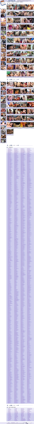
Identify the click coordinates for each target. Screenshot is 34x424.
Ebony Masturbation (16, 261)
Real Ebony (28, 174)
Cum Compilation (15, 202)
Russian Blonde (28, 202)
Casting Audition (15, 150)
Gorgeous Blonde (15, 342)
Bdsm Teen (9, 273)
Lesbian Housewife (22, 227)
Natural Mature (22, 350)
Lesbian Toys (22, 261)
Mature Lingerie (22, 294)
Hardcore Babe (15, 368)
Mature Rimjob (22, 299)
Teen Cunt (28, 307)
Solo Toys (28, 269)
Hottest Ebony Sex (23, 411)
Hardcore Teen (15, 373)
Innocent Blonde (15, 400)
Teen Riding (28, 328)
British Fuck (9, 368)
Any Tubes (3, 116)
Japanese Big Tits (22, 164)
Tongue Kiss (28, 347)
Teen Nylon (28, 322)
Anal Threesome (9, 220)
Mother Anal (22, 344)
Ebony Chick (15, 257)
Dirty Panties (15, 236)
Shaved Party (28, 229)
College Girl (15, 185)
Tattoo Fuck (28, 293)
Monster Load (22, 342)
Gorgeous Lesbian (16, 343)
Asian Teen (9, 245)
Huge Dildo (15, 394)
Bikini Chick (9, 313)
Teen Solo (28, 330)
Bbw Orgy (9, 268)
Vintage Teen (28, 366)
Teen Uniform (28, 336)
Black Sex (9, 329)
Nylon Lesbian (22, 358)
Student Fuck (28, 282)
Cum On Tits (15, 206)
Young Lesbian (28, 398)
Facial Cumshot (15, 277)
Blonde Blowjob (9, 340)
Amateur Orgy (9, 180)
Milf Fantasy (22, 313)
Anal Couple (9, 206)
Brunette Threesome (10, 391)
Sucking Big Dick (28, 287)
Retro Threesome (28, 195)
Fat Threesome (15, 289)
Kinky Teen (22, 181)
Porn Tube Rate (16, 411)
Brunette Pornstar (9, 386)
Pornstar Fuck (22, 398)
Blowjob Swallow (9, 359)
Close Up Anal (15, 174)
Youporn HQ (9, 419)
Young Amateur (28, 389)
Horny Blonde (15, 381)
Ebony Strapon (15, 266)
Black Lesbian (9, 324)
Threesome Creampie (29, 338)
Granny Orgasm (15, 349)
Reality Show (28, 176)
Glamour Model (15, 338)
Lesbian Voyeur (22, 263)
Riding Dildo (28, 197)
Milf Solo (21, 323)
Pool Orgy (21, 393)
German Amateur (15, 323)
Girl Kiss (15, 331)
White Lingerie (28, 373)
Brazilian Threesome (10, 366)
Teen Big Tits (28, 301)
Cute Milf (15, 215)
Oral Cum (21, 363)
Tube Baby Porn (16, 415)
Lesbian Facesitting (22, 220)
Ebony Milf (15, 262)
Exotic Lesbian (15, 273)
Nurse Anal (22, 354)
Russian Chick (28, 204)
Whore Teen (28, 377)
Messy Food (22, 307)
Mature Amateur (22, 275)
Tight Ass (28, 342)
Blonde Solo (9, 354)
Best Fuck (9, 282)
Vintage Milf (28, 363)
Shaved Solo (28, 231)
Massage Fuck (22, 271)
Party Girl (21, 381)
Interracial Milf (22, 155)
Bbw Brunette (9, 262)
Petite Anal (22, 386)
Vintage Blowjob (28, 360)
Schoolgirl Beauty (28, 211)
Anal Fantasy (9, 209)
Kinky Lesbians (22, 180)
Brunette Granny (9, 382)
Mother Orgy (22, 347)
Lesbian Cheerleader (23, 215)
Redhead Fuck (28, 182)
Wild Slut (28, 387)
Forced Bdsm (15, 314)
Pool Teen (21, 395)
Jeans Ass (22, 174)
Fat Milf (15, 286)
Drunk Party (15, 250)
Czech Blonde (15, 218)
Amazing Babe (9, 194)
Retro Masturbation (29, 192)
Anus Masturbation (9, 222)
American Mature (9, 203)
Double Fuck (15, 243)
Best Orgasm (9, 283)
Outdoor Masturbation (23, 372)
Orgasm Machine (22, 366)
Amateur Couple (9, 164)
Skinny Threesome (29, 249)
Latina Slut (22, 203)
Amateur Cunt (9, 165)
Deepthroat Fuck (15, 226)
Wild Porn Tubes (3, 90)
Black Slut (9, 330)
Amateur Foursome (9, 171)
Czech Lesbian (15, 220)
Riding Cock (28, 196)
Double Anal (15, 240)
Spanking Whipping (29, 270)
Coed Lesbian (15, 182)
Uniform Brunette (28, 352)
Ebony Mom (15, 263)
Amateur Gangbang (9, 172)
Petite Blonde (22, 387)
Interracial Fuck (22, 153)
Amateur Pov (9, 181)
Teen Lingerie (28, 321)
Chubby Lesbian (15, 164)
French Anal (15, 317)
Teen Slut (28, 329)
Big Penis (9, 306)
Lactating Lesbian (22, 185)
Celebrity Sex (15, 153)
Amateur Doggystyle (10, 167)
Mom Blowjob (22, 333)
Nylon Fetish (22, 357)
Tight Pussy (28, 344)
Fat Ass (15, 280)
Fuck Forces (3, 52)
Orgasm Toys (22, 367)
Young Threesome (28, 402)
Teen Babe (28, 299)
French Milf (15, 319)
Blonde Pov (9, 352)
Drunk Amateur (15, 245)
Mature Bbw (22, 277)
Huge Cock (15, 393)
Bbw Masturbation (9, 266)
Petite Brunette (22, 388)
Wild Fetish (28, 382)
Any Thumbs (3, 112)
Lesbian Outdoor (22, 239)
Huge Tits (15, 398)
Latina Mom (22, 199)
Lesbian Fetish (22, 222)
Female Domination (16, 291)
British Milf (9, 370)
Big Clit (8, 294)
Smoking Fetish (28, 259)
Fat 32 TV (22, 417)
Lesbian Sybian (22, 257)
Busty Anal (9, 395)
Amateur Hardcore (9, 174)
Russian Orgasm (28, 209)
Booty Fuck (9, 363)
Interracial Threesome (23, 159)
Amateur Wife (9, 192)
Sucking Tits (28, 291)
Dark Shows (3, 17)
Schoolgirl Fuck (28, 212)
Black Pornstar (9, 328)
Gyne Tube (3, 125)
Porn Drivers (3, 56)
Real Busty (28, 173)
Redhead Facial (28, 181)
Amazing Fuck (9, 197)
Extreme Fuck (15, 275)
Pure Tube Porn (3, 138)
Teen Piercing (28, 326)
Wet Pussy (28, 372)
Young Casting (28, 394)
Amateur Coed (9, 162)
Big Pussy (9, 307)
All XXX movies (3, 21)
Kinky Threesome (22, 182)
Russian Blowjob (28, 203)
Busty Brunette (9, 398)
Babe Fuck (9, 254)
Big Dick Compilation (10, 301)
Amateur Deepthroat (10, 166)
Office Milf (21, 360)
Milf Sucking (22, 326)
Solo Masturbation (28, 266)
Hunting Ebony (22, 412)
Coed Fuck (15, 181)
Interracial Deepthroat (23, 151)
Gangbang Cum (15, 322)
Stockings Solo (28, 277)
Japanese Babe (22, 162)
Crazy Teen (15, 201)
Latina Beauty (22, 192)
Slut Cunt (28, 254)
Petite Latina (22, 389)
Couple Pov (15, 195)
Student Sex (28, 284)
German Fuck (15, 326)
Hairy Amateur (15, 354)
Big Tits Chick (9, 308)
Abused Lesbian (9, 148)
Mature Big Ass (22, 278)
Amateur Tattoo (9, 189)
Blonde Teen (9, 356)
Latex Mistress (22, 189)
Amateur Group (9, 173)
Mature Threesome (22, 305)
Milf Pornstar (22, 320)
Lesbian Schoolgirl (22, 246)
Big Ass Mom (9, 291)
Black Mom (9, 326)
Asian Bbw (9, 226)
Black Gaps (16, 417)
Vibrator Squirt (28, 358)
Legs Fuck (22, 208)
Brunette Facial (9, 381)
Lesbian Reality (22, 245)
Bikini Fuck (9, 314)
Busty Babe (9, 396)
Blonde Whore (9, 357)
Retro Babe (28, 188)
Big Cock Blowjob (9, 296)
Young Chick (28, 395)
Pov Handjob (28, 151)
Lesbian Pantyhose (22, 240)
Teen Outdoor (28, 324)
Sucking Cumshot (28, 289)
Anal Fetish (9, 210)
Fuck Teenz (29, 410)
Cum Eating (15, 203)
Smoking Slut (28, 262)
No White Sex (22, 413)
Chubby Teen (15, 167)
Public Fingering (28, 160)
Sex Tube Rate (16, 413)
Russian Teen (28, 210)
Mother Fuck (22, 345)
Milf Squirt (21, 324)
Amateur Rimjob (9, 183)
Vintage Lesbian (28, 361)
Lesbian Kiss (22, 229)
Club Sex (15, 180)
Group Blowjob (15, 351)
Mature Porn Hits (29, 420)
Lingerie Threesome (22, 270)
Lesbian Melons (22, 233)
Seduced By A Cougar (29, 215)
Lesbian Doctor (22, 219)
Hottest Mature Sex (29, 413)
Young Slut (28, 400)
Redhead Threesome (29, 187)
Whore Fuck (28, 375)
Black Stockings (9, 331)
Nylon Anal (22, 356)
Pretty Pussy (28, 159)
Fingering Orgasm (16, 300)
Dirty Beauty (15, 231)
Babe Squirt (9, 255)
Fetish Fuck (15, 296)
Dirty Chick (15, 233)
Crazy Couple (15, 197)
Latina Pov (22, 202)
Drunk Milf (15, 249)
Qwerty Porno (9, 415)
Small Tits (28, 255)
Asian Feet (9, 232)
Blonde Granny (9, 347)
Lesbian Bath (22, 211)
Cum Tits (15, 208)
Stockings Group (28, 276)
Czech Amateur (15, 217)
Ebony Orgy (15, 264)
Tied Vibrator (28, 340)
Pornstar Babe (22, 396)
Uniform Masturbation (29, 354)
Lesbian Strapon (22, 255)
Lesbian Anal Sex (22, 209)
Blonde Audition (9, 336)
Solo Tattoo (28, 268)
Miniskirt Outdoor (22, 331)
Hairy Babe (15, 356)
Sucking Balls (28, 286)
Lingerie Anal (22, 268)
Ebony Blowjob (15, 256)
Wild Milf (28, 384)
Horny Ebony (15, 384)
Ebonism (15, 418)
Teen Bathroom (28, 300)
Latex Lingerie (22, 188)
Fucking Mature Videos (30, 408)
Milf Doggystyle (22, 312)
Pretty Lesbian (28, 158)
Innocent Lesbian (15, 402)
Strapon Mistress (28, 280)
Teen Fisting (28, 315)
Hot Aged (28, 412)
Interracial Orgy (22, 157)
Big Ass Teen (9, 292)
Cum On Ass (15, 204)
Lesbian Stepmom (22, 254)
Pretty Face (28, 157)
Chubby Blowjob (15, 162)
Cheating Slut (15, 159)
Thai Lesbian (28, 337)
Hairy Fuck (15, 359)
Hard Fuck (15, 367)
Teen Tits (28, 335)
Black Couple (9, 322)
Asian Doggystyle (9, 231)
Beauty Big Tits (9, 275)
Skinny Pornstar (28, 246)
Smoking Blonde (28, 257)
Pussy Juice (28, 166)
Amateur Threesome (10, 190)
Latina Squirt (22, 204)
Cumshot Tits (15, 210)
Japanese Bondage (22, 165)
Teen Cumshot (28, 306)
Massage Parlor (22, 273)
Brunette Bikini (9, 375)
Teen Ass (28, 298)
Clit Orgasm (15, 172)
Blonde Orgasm (9, 351)
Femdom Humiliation (16, 292)
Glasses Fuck (15, 340)
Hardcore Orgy (15, 372)
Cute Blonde (15, 212)
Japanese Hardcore (22, 167)
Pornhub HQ (9, 413)
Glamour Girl (15, 336)
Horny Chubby (15, 382)
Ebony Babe (15, 254)
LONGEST (14, 79)
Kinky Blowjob (22, 178)
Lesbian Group (22, 226)
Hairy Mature (15, 363)
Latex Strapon (22, 190)
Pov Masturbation (28, 152)
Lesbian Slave (22, 250)
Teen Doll (28, 310)
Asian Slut (9, 243)
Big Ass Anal (9, 284)
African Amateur (9, 153)
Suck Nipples (28, 285)
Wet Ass (28, 368)
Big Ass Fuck (9, 289)
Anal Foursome (9, 211)
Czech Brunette (15, 219)
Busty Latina (9, 400)
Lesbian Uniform (22, 262)
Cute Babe (15, 211)
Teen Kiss (28, 320)
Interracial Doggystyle (23, 152)
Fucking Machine (15, 321)
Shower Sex (28, 234)
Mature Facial (22, 285)
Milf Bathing (22, 308)
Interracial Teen (22, 158)
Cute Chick (15, 213)
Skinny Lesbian (28, 243)
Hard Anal (15, 366)
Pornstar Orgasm (22, 400)
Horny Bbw (15, 380)
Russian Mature (28, 208)
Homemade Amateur (16, 374)
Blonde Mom (9, 350)
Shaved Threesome (29, 232)
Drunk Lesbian (15, 248)
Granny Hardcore (15, 347)
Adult (3, 107)
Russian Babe (28, 201)
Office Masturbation (22, 359)
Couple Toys (15, 196)
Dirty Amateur (15, 229)
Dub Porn (3, 13)
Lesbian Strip (22, 256)
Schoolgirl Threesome (29, 213)
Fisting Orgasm (15, 310)
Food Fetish (15, 312)
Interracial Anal (22, 148)
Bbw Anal (9, 261)
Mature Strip (22, 303)
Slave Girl (28, 250)
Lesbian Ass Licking (22, 210)
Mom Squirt (22, 338)
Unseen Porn (9, 417)
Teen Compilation (28, 305)
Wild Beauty (28, 380)
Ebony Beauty (15, 255)
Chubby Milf (15, 165)
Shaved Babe (28, 222)
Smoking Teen (28, 263)
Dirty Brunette (15, 232)
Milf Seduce (22, 322)
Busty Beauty (9, 397)
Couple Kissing (15, 194)
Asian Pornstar (9, 241)
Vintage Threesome (29, 367)
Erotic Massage (15, 271)
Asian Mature (9, 238)
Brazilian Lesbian (9, 365)
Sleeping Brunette (28, 252)
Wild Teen (28, 388)
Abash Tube (3, 103)
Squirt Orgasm (28, 273)
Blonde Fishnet (9, 345)
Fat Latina (15, 284)
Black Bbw (9, 319)
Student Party (28, 283)
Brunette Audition (9, 372)
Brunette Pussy (9, 387)
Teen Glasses (28, 317)
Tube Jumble (3, 65)
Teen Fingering (28, 314)
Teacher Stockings (28, 296)
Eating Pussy (15, 252)
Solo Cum (28, 264)
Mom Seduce (22, 337)
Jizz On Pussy (22, 176)
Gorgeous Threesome (16, 345)
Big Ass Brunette (9, 287)
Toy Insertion (28, 349)
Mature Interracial (22, 291)
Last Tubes (3, 43)
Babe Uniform (9, 256)
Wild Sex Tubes (3, 94)
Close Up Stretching (16, 178)
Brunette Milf (9, 384)
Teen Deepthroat (28, 308)
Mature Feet (22, 286)
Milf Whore (22, 329)
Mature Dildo (22, 283)
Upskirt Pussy (28, 356)
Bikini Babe (9, 312)
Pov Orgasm (28, 153)
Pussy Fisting (28, 164)
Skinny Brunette (28, 241)
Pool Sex (21, 394)
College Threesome (16, 189)
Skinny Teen (28, 248)
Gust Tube (3, 120)
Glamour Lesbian (15, 337)
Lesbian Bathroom (22, 212)
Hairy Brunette (15, 358)
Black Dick (9, 323)
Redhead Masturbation (29, 183)
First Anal (15, 301)
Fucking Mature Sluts (23, 420)
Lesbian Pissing (22, 241)
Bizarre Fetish (9, 315)
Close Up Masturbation (16, 176)
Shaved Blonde (28, 224)
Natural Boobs (22, 349)
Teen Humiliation (28, 319)
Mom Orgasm (22, 336)
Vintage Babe (28, 359)
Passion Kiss (22, 382)
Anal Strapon (9, 219)
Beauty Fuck (9, 276)
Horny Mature (15, 386)
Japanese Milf (22, 171)
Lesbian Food (22, 224)
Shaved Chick (28, 225)
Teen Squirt (28, 331)
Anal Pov (8, 217)
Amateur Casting (9, 160)
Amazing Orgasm (9, 199)
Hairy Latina (15, 361)
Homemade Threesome (16, 379)
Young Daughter (28, 396)
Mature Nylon (22, 296)
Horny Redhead (15, 389)
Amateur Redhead (9, 182)
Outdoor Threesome (22, 374)
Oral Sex (21, 365)
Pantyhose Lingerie (22, 379)
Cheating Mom (15, 158)
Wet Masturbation (28, 370)
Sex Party (28, 218)
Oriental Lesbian (22, 368)
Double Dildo (15, 241)
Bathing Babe (9, 257)
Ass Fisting (9, 247)
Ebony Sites (22, 410)
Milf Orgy (21, 319)
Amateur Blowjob (9, 159)
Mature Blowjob (22, 280)
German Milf (15, 328)
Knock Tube (3, 129)
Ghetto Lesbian (15, 330)
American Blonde (9, 201)
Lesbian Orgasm (22, 238)
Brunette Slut (9, 388)
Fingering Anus (15, 298)
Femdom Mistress (16, 293)
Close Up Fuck (15, 175)
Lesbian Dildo (22, 218)
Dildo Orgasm (15, 227)
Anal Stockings (9, 218)
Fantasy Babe (15, 278)
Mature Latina (22, 293)
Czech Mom (15, 222)
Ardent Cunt (3, 30)
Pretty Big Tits (28, 155)
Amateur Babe (9, 157)
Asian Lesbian (9, 236)
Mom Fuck (22, 335)
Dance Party (15, 224)
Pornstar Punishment (23, 402)
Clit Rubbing (15, 173)
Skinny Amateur (28, 236)
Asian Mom (9, 239)
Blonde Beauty (9, 338)
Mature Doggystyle (22, 284)
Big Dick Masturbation (10, 303)
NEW (12, 79)
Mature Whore (22, 306)
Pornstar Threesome (29, 150)
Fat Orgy (15, 287)
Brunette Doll (9, 380)
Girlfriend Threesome (16, 335)
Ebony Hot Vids (22, 408)
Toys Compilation (28, 350)
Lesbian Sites (29, 415)
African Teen (9, 155)
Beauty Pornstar (9, 278)
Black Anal (9, 317)
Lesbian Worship (22, 264)
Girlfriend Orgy (15, 333)
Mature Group (22, 289)
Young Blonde (28, 393)
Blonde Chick (9, 342)
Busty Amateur (9, 394)
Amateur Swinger (9, 188)
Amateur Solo (9, 185)
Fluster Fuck (3, 39)
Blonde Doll (9, 344)
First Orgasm (15, 303)
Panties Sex (22, 377)
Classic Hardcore (15, 169)
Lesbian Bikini (22, 213)
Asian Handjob (9, 234)
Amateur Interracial (9, 175)
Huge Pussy (15, 397)
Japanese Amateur (22, 160)
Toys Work (28, 351)
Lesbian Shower (22, 249)
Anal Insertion (9, 213)
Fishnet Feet (15, 307)
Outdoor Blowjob (22, 370)
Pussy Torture (28, 171)
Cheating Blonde (15, 155)
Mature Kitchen (22, 292)
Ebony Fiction (16, 420)
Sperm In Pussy (28, 271)
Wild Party (28, 386)
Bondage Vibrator (9, 361)
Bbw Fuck (9, 263)
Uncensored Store (3, 69)
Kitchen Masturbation (23, 183)
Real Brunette (28, 172)
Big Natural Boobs (9, 305)
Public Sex (28, 162)
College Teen (15, 188)
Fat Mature (15, 285)
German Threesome (16, 329)
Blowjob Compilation (10, 358)
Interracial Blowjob (22, 150)
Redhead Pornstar (28, 185)
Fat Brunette (15, 282)
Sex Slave (28, 219)
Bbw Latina (9, 264)
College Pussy (15, 187)
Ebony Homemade (16, 259)
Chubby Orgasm (15, 166)
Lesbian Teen (22, 259)
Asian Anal (9, 224)
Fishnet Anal (15, 306)
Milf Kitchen (22, 317)
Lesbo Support (29, 417)
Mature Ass (22, 276)
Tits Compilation (28, 345)
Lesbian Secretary (22, 247)
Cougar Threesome (16, 192)
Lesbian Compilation (22, 217)
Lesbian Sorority (22, 252)
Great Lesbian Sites (29, 411)
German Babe (15, 324)
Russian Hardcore (28, 206)
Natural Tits (22, 352)
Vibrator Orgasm (28, 357)
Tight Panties (28, 343)
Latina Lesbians (22, 197)
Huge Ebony (15, 395)
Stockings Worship (28, 278)
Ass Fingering (9, 246)
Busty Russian (15, 148)
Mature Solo (22, 301)
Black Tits (9, 333)
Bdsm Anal (9, 271)
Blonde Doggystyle (9, 343)
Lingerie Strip (22, 269)
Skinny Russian (28, 247)
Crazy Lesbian (15, 199)
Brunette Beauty (9, 374)
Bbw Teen (9, 270)
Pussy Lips (28, 167)
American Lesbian (9, 202)
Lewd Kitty (29, 418)
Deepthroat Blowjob (16, 225)
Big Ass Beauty (9, 286)
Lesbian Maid (22, 231)
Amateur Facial (9, 169)
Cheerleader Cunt (16, 160)
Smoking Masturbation (29, 261)
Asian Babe (9, 225)
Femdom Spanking (16, 294)
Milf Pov (21, 321)
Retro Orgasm (28, 194)
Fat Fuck (15, 283)
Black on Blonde (9, 335)
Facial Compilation (16, 276)
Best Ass (8, 280)
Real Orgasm (28, 175)
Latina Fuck (22, 195)
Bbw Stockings (9, 269)
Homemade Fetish (16, 375)
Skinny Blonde (28, 240)
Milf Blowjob (22, 310)
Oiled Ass (21, 361)
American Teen (9, 204)
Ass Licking (9, 248)
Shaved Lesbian (28, 227)
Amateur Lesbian (9, 176)
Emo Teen (15, 269)
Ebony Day (16, 419)
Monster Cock (22, 340)
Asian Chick (9, 229)
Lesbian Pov (22, 243)
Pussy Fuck (28, 165)
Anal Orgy (9, 215)
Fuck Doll (15, 320)
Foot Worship (15, 313)
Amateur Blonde (9, 158)
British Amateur (9, 367)
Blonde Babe (9, 337)
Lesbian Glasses (22, 225)
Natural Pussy (22, 351)
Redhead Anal (28, 178)
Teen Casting (28, 303)
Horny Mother (15, 388)
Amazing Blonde (9, 195)
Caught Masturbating (16, 151)
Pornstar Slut (28, 148)
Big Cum (8, 299)
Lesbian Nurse (22, 236)
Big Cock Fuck (9, 298)
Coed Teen (15, 183)
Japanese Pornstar (22, 172)
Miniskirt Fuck (22, 330)
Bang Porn (9, 411)
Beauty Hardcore (9, 277)
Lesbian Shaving (22, 248)
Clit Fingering (15, 171)
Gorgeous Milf (15, 344)
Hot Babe (15, 391)
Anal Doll (8, 208)
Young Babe (28, 391)
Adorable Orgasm (9, 152)
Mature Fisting (22, 287)
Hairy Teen (15, 365)
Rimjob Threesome (29, 199)
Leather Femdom (22, 206)
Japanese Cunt (22, 166)
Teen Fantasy (28, 312)
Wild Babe (28, 379)
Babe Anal (9, 250)
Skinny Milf (28, 245)
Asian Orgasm (9, 240)
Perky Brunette (22, 384)
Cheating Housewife (16, 157)
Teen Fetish (28, 313)
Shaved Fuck (28, 226)
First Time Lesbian (16, 305)
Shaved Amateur (28, 220)
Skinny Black (28, 239)
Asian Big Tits (9, 227)
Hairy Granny (15, 360)
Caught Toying (15, 152)
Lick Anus (21, 266)
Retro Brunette (28, 190)
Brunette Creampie (9, 379)
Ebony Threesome (16, 268)
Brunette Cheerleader (10, 377)
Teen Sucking (28, 333)
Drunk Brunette (15, 247)
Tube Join (3, 26)
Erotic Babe (15, 270)
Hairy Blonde (15, 357)
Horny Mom (15, 387)
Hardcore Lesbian (16, 370)
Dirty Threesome (15, 238)
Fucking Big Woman (23, 418)
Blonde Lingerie (9, 349)
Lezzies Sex (29, 419)
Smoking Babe (28, 256)
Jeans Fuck (22, 175)
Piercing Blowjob (22, 391)
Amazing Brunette (9, 196)
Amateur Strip (9, 187)
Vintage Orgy (28, 365)
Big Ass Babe (9, 285)
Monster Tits (22, 343)
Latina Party (22, 201)
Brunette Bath (9, 373)
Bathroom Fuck (9, 259)
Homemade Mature (16, 377)
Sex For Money (28, 217)
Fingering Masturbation (16, 299)
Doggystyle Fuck (15, 239)
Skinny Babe (28, 238)
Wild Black (28, 381)
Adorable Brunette (9, 150)
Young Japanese (28, 397)
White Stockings (28, 374)
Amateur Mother (9, 178)
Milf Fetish (22, 314)
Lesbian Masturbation (23, 232)
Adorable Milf (9, 151)
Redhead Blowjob (28, 180)
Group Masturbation (16, 352)
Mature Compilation (22, 282)
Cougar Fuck (15, 190)
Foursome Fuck (15, 315)
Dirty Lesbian (15, 234)
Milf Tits (21, 328)
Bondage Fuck (9, 360)
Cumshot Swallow (16, 209)
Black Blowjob (9, 320)
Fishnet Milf (15, 308)
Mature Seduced (22, 300)
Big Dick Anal (9, 300)
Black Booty (9, 321)
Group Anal (15, 350)
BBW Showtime (22, 415)
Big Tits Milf (9, 310)
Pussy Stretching (28, 169)
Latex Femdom (22, 187)
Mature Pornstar (22, 298)
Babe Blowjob (9, 252)
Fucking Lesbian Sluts (23, 419)
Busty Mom (9, 402)
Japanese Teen (22, 173)
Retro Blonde (28, 189)
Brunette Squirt (9, 389)
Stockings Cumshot (29, 275)
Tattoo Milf (28, 294)
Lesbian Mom (22, 234)
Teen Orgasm (28, 323)
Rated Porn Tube (3, 142)
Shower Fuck (28, 233)
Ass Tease (9, 249)
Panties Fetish (22, 375)
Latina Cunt (22, 194)
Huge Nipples (15, 396)
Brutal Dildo (9, 393)
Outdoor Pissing (22, 373)
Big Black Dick (9, 293)
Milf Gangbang (22, 315)
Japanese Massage (22, 169)
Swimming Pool (28, 292)
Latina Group (22, 196)
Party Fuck (22, 380)
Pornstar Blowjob (22, 397)
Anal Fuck (9, 212)
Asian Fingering (9, 233)
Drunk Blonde (15, 246)
